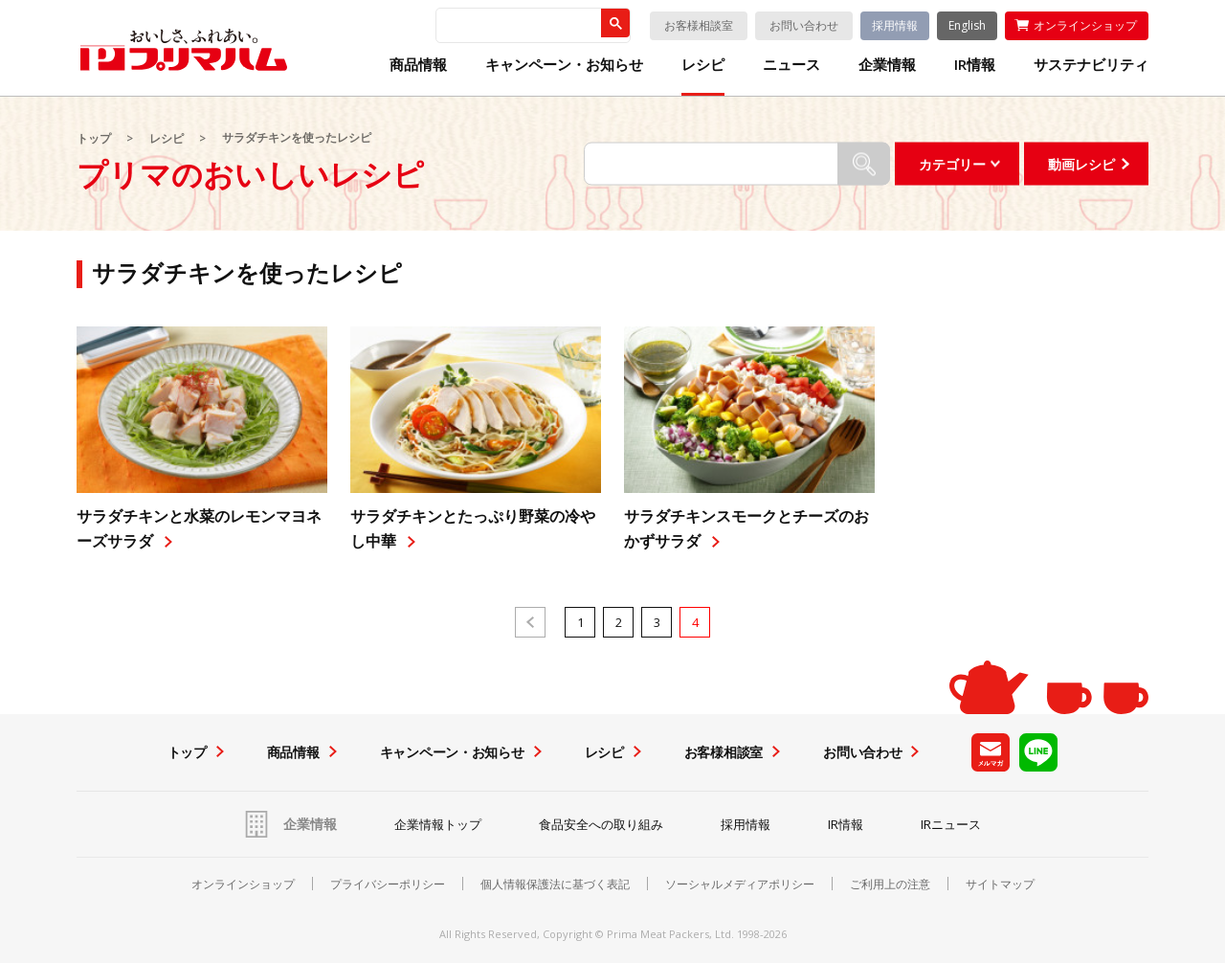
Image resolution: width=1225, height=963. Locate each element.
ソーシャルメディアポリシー (739, 884)
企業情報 (887, 65)
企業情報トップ (437, 824)
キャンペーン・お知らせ (564, 65)
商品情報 (418, 65)
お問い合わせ (803, 25)
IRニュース (951, 824)
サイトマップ (1000, 884)
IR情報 (974, 65)
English (967, 25)
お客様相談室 (698, 25)
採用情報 (895, 25)
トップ (94, 138)
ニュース (791, 65)
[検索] (517, 25)
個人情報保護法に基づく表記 (555, 884)
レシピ (702, 65)
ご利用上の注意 (890, 884)
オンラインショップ (1085, 25)
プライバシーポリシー (387, 884)
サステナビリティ (1091, 65)
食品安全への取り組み (601, 824)
